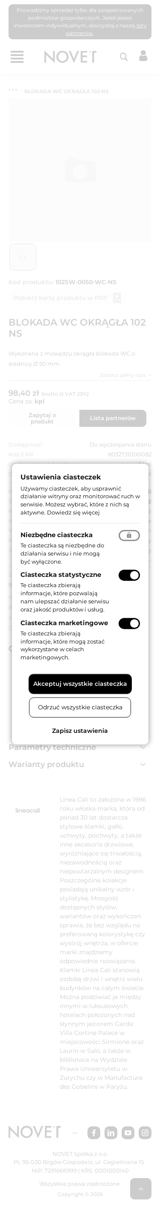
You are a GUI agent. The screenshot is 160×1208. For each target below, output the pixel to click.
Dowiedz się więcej (73, 512)
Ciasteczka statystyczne (60, 575)
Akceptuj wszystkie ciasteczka (80, 684)
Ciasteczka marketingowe (64, 623)
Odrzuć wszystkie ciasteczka (80, 707)
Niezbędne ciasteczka (56, 535)
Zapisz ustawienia (80, 731)
